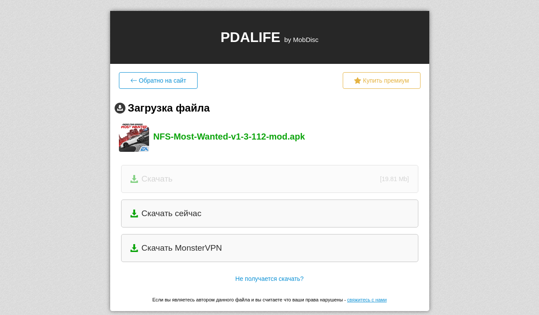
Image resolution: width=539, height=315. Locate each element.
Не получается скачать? (269, 278)
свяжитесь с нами (366, 299)
